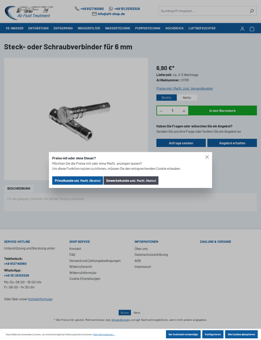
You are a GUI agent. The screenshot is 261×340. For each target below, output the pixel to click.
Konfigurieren (213, 334)
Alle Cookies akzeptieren (241, 334)
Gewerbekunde (131, 180)
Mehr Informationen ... (104, 334)
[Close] (207, 157)
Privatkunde (77, 180)
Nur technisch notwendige (183, 334)
